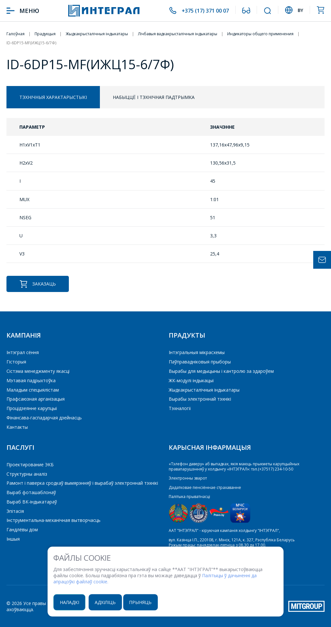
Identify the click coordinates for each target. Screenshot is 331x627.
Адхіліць (108, 602)
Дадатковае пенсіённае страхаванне (204, 487)
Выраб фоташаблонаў (31, 492)
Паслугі (20, 447)
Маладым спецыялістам (32, 390)
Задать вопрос (322, 260)
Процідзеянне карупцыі (31, 408)
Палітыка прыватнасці (189, 496)
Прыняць (144, 602)
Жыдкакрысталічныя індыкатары (204, 390)
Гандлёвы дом (22, 529)
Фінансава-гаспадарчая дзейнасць (44, 418)
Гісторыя (16, 362)
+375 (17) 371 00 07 (202, 11)
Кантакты (17, 427)
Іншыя (13, 539)
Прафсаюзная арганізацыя (35, 399)
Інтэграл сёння (22, 352)
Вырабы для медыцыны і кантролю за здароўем (221, 371)
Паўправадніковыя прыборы (200, 362)
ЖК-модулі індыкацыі (191, 380)
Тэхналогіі (180, 408)
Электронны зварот (188, 478)
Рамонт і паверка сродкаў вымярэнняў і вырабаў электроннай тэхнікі (82, 483)
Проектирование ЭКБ (30, 464)
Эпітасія (15, 511)
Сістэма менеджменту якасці (37, 371)
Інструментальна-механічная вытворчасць (53, 520)
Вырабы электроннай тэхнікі (200, 399)
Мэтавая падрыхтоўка (31, 380)
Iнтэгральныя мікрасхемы (197, 352)
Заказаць (37, 284)
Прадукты (187, 335)
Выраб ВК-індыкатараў (31, 502)
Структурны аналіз (26, 474)
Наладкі (71, 602)
